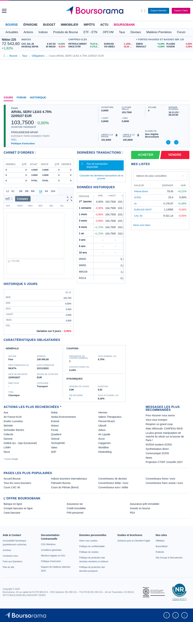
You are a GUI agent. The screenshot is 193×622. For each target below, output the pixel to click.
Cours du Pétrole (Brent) (65, 487)
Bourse (11, 24)
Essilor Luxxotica (13, 421)
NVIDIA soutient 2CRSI (159, 444)
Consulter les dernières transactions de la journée (101, 177)
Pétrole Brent (141, 191)
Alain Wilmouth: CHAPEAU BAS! (164, 428)
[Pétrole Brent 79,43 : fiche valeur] (84, 44)
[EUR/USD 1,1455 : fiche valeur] (119, 44)
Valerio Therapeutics (109, 416)
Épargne (30, 24)
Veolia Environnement (63, 416)
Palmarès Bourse (60, 483)
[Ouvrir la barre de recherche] (141, 11)
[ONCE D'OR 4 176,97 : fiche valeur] (84, 46)
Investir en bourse (140, 508)
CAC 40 (138, 215)
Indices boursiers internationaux (69, 478)
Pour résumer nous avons (160, 415)
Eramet (55, 421)
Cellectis (8, 434)
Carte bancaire (12, 512)
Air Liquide (104, 434)
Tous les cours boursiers (17, 483)
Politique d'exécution (23, 143)
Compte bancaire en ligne (18, 508)
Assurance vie (75, 503)
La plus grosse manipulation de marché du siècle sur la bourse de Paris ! (165, 436)
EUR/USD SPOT (143, 209)
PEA (132, 512)
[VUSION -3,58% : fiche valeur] (178, 46)
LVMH (7, 447)
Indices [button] (43, 32)
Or (135, 203)
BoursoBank (124, 24)
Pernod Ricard (106, 421)
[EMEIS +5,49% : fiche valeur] (150, 44)
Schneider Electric (14, 430)
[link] (7, 550)
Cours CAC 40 (12, 487)
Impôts (89, 24)
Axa (6, 412)
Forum (181, 32)
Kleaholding (105, 451)
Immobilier (69, 24)
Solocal (55, 438)
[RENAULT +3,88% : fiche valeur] (150, 46)
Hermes (102, 412)
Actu (104, 24)
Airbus (102, 430)
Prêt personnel (75, 512)
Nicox (7, 451)
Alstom (55, 425)
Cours (8, 97)
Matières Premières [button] (159, 32)
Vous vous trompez (156, 419)
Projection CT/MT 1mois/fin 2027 (164, 462)
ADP (53, 451)
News (149, 457)
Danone (8, 438)
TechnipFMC (58, 443)
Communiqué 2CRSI (157, 453)
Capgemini (104, 443)
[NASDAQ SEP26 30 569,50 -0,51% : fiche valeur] (44, 46)
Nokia (54, 412)
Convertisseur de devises (112, 478)
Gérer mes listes (141, 225)
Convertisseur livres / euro (160, 478)
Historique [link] (38, 97)
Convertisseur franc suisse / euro (164, 483)
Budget (49, 24)
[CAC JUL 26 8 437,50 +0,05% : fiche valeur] (44, 44)
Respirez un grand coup (159, 424)
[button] (4, 11)
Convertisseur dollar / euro (113, 483)
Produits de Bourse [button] (65, 32)
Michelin (8, 425)
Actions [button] (28, 32)
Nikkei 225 (9, 39)
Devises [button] (136, 32)
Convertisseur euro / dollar (113, 487)
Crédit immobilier (76, 508)
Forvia (54, 430)
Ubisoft (102, 425)
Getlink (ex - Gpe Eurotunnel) (20, 443)
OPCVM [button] (108, 32)
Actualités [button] (11, 32)
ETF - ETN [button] (90, 32)
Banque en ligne (13, 503)
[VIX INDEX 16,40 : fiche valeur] (119, 46)
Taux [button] (122, 32)
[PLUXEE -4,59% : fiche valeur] (178, 44)
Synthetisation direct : (158, 448)
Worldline (103, 447)
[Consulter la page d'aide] (144, 11)
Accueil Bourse (12, 478)
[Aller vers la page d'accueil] (97, 10)
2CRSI (137, 197)
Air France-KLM (12, 416)
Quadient (56, 434)
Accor (101, 438)
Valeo (54, 447)
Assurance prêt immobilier (144, 503)
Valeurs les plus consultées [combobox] (151, 175)
